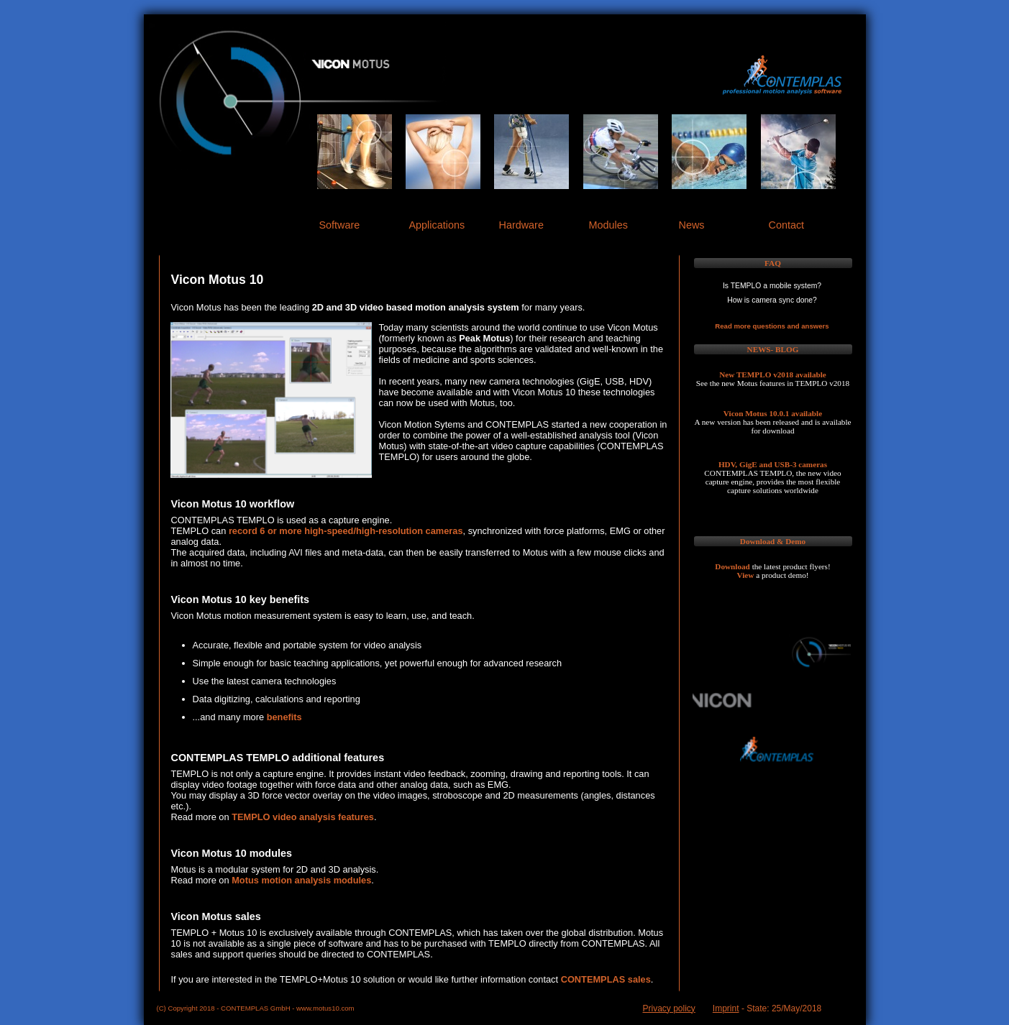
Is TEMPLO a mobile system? (772, 286)
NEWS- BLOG (773, 349)
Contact (787, 225)
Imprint (726, 1008)
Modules (608, 225)
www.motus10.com (325, 1008)
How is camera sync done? (772, 300)
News (692, 225)
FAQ (772, 263)
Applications (437, 225)
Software (339, 225)
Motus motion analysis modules (301, 880)
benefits (284, 717)
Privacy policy (669, 1008)
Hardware (521, 225)
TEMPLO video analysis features (303, 817)
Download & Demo (772, 541)
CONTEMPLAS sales (606, 979)
